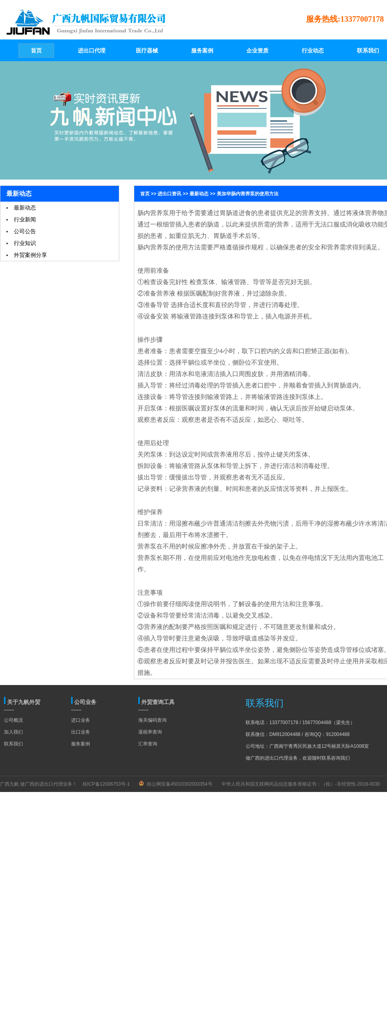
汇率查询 (147, 744)
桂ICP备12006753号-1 (106, 784)
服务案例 (80, 744)
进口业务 (80, 720)
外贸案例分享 (30, 255)
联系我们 (13, 744)
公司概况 (13, 720)
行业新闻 (25, 219)
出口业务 (80, 732)
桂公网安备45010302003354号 (179, 784)
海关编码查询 (152, 720)
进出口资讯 (169, 194)
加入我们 (13, 732)
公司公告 (25, 231)
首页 (145, 194)
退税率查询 (150, 732)
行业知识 (25, 243)
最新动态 (25, 207)
